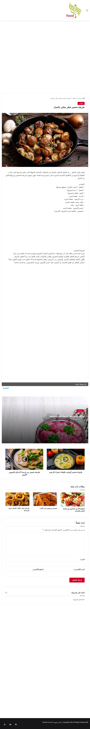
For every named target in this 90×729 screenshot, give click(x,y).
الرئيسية (81, 98)
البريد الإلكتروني (79, 569)
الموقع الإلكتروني (38, 569)
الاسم (82, 559)
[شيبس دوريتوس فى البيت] (45, 499)
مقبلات (74, 98)
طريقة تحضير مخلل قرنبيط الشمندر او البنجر (64, 418)
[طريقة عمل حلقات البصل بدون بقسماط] (17, 499)
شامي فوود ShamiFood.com (51, 722)
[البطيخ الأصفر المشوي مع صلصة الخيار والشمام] (73, 499)
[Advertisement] (45, 39)
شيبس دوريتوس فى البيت (48, 508)
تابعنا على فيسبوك (79, 599)
